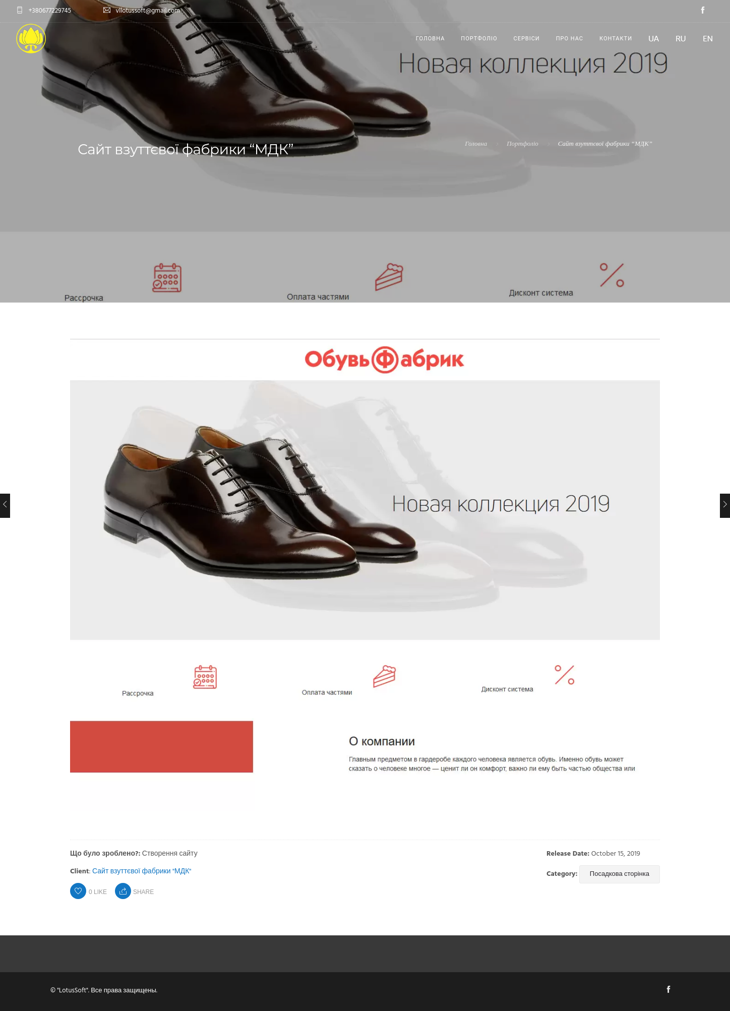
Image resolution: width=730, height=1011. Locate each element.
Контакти (615, 38)
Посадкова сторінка (619, 874)
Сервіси (527, 38)
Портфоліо (479, 38)
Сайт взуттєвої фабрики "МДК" (141, 871)
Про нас (569, 38)
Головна (430, 38)
